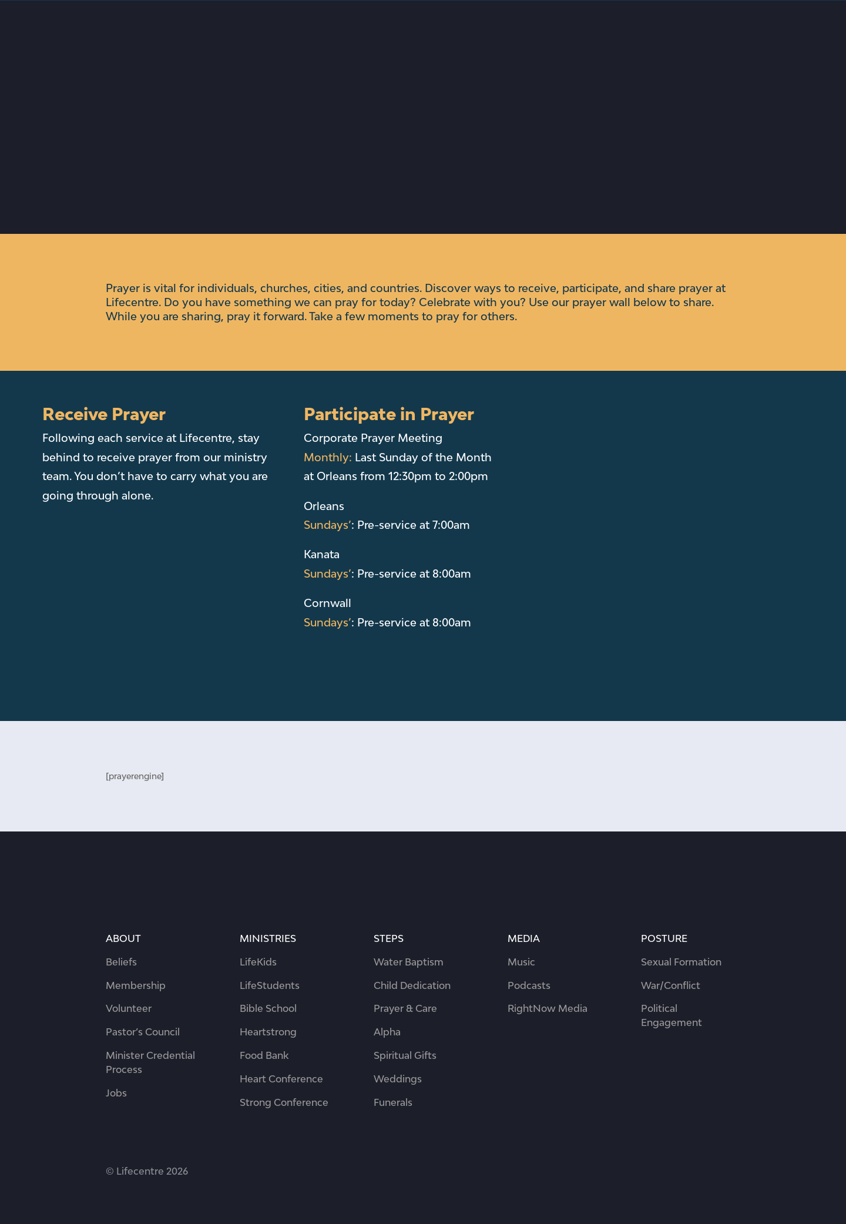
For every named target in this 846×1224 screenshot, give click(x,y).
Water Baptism (409, 962)
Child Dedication (412, 985)
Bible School (268, 1008)
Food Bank (264, 1055)
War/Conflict (670, 985)
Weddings (398, 1079)
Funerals (393, 1102)
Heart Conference (281, 1079)
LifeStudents (270, 985)
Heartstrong (268, 1032)
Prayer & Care (405, 1008)
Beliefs (121, 962)
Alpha (387, 1032)
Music (521, 962)
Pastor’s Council (143, 1032)
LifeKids (258, 962)
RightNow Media (548, 1008)
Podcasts (529, 985)
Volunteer (129, 1008)
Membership (136, 985)
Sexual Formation (681, 962)
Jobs (116, 1093)
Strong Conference (284, 1102)
